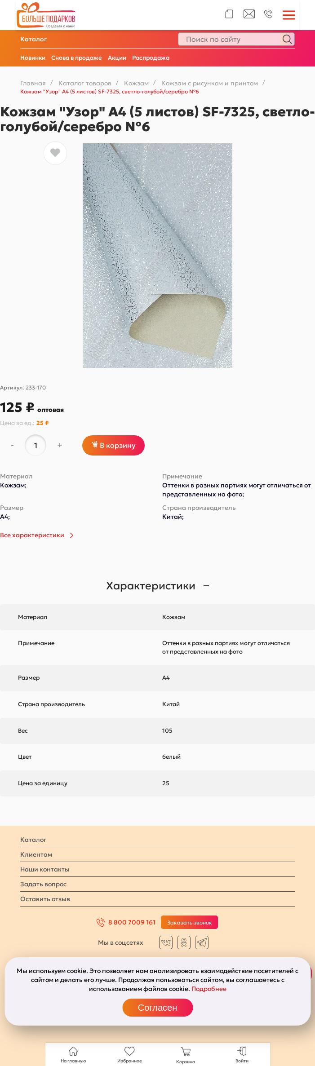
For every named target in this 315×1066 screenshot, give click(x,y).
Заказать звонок (189, 922)
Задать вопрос (43, 884)
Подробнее (208, 989)
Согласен (157, 1008)
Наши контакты (45, 869)
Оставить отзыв (45, 899)
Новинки (32, 58)
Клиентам (36, 854)
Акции (117, 58)
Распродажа (150, 58)
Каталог (33, 39)
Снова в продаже (76, 58)
